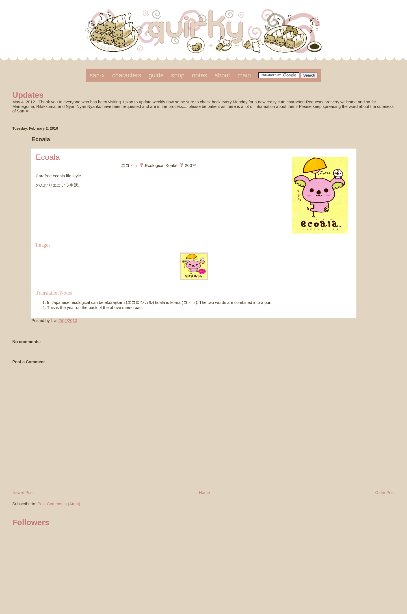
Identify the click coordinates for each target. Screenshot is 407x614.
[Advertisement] (203, 591)
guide (156, 75)
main (244, 75)
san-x (97, 75)
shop (178, 75)
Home (204, 492)
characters (126, 75)
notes (199, 75)
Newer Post (23, 492)
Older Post (385, 492)
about (222, 75)
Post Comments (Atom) (59, 504)
